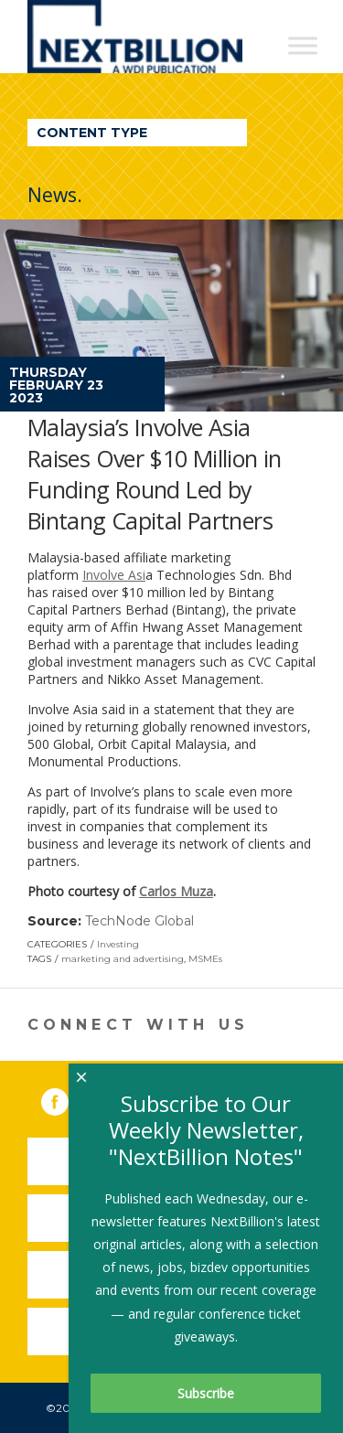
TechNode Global (139, 921)
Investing (118, 944)
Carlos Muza (176, 891)
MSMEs (205, 959)
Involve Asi (113, 574)
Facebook (68, 1098)
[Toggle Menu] (302, 45)
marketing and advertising (122, 959)
